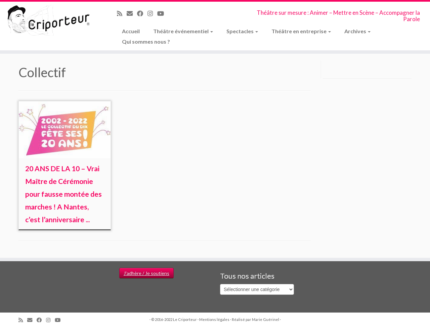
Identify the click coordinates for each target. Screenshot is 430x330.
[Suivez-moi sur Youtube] (162, 13)
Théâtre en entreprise (301, 31)
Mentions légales (214, 319)
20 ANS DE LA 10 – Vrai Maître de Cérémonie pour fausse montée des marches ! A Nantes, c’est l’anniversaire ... (63, 194)
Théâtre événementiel (183, 31)
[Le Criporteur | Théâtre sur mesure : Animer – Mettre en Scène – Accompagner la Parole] (49, 21)
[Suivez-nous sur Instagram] (152, 13)
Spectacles (242, 31)
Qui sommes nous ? (146, 41)
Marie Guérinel (265, 319)
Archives (357, 31)
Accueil (131, 31)
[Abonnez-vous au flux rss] (122, 13)
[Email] (132, 13)
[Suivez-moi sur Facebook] (142, 13)
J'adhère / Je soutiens (146, 273)
